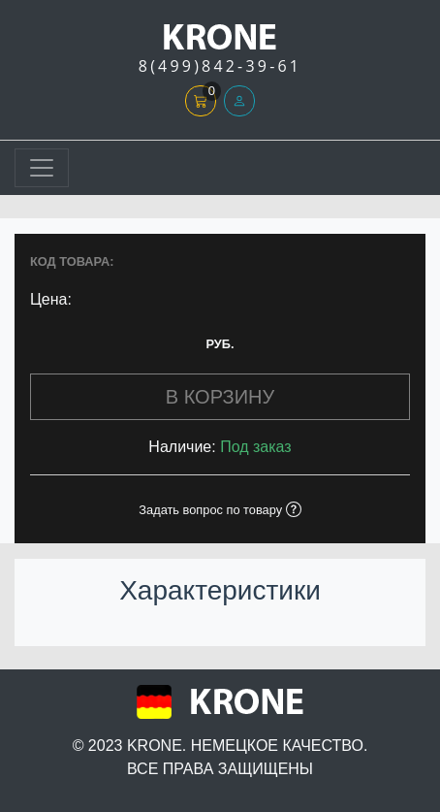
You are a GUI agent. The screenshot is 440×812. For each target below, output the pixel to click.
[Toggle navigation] (42, 167)
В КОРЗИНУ (220, 396)
